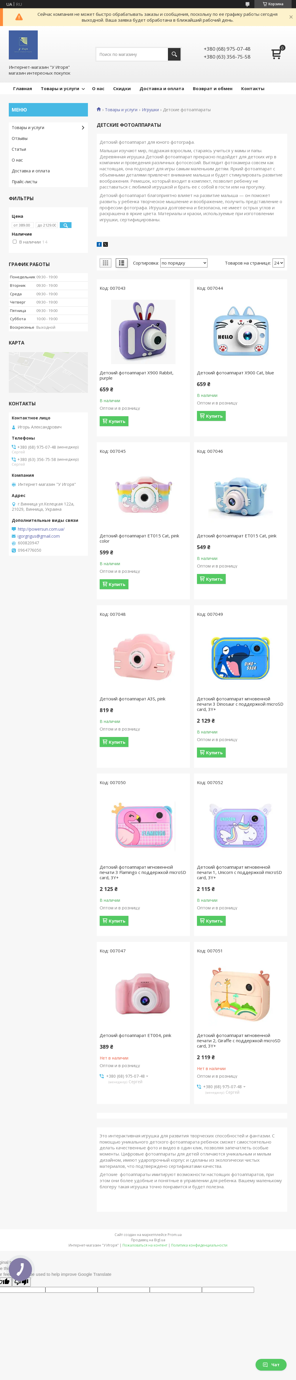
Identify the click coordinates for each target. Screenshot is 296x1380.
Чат (271, 1364)
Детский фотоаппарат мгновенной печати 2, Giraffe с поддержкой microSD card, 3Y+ (238, 1040)
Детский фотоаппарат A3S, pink (132, 698)
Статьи (19, 149)
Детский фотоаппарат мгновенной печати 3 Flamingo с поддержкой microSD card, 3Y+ (143, 872)
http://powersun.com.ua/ (41, 529)
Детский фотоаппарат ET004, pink (135, 1035)
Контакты (252, 88)
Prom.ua (175, 1234)
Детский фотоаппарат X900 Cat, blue (235, 372)
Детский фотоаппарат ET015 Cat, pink (236, 535)
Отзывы (20, 138)
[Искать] (174, 54)
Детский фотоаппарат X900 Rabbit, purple (136, 375)
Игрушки (150, 109)
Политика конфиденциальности (199, 1245)
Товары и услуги (60, 88)
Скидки (122, 88)
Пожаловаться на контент (145, 1245)
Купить (117, 421)
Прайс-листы (24, 181)
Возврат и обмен (212, 88)
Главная (22, 88)
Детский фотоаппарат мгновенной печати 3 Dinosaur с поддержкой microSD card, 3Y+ (240, 704)
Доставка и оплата (162, 88)
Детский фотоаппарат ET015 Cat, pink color (139, 538)
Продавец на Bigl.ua (148, 1239)
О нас (98, 88)
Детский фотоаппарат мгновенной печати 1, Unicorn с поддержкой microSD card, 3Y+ (239, 872)
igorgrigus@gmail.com (39, 536)
